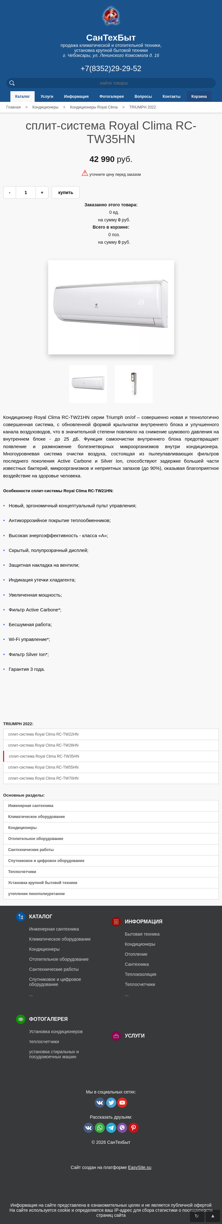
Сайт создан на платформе (111, 1167)
